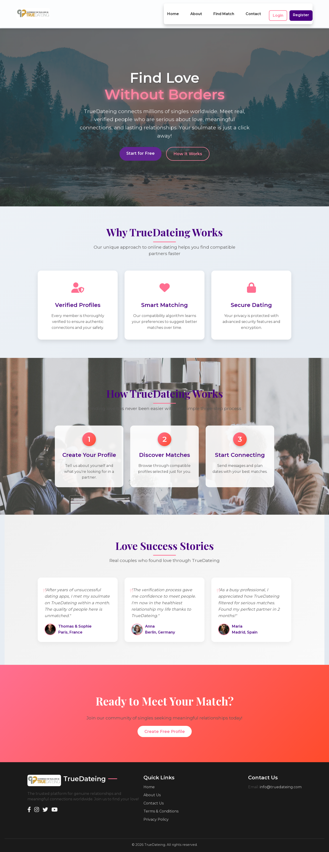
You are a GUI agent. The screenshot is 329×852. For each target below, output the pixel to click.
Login (278, 12)
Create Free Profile (164, 724)
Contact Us (153, 796)
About (196, 10)
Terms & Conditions (160, 804)
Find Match (223, 10)
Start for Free (140, 147)
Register (301, 11)
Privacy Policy (156, 812)
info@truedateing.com (281, 780)
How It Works (187, 147)
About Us (152, 788)
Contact (253, 10)
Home (173, 10)
